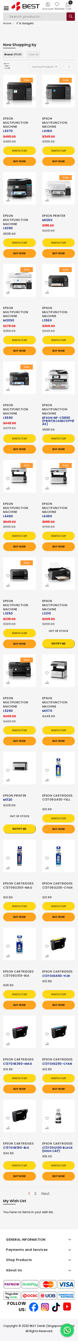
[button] (8, 93)
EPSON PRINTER (54, 216)
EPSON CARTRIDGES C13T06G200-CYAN (57, 885)
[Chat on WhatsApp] (67, 1330)
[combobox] (38, 16)
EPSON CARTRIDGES (57, 971)
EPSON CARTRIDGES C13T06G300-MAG (18, 885)
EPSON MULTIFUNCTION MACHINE (15, 122)
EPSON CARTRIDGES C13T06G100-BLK (18, 973)
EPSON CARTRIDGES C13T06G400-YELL (57, 797)
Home (7, 23)
